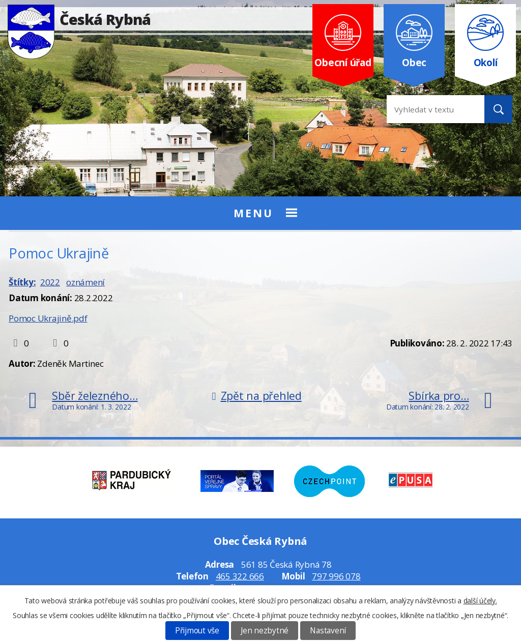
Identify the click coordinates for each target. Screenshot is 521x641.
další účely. (480, 600)
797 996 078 (336, 576)
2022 (50, 282)
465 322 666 (240, 576)
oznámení (85, 282)
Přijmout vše (197, 630)
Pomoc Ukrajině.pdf (48, 318)
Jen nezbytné (264, 630)
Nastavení (328, 630)
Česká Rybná (79, 19)
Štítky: (22, 282)
